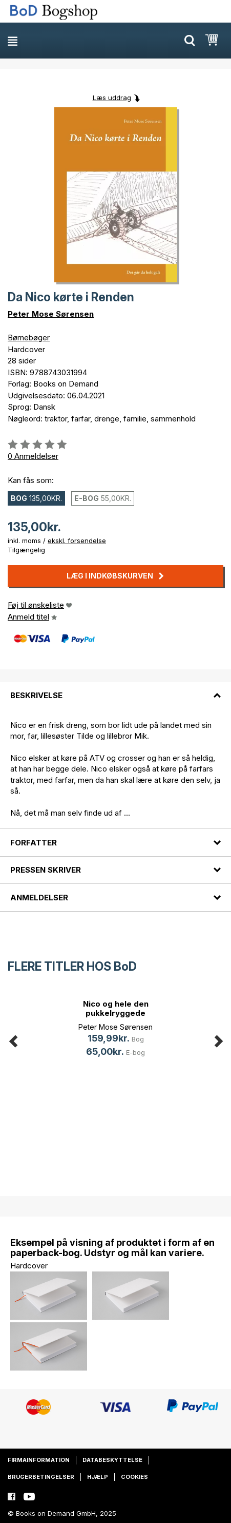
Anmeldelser (39, 897)
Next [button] (218, 1039)
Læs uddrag (112, 97)
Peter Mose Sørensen (51, 314)
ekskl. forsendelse (77, 540)
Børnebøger (29, 337)
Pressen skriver (45, 870)
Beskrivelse (36, 695)
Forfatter (33, 842)
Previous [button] (13, 1039)
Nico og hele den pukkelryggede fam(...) (116, 1013)
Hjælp (97, 1476)
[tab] (115, 689)
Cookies (134, 1476)
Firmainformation (39, 1459)
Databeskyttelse (112, 1459)
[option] (115, 1030)
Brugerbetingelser (41, 1476)
